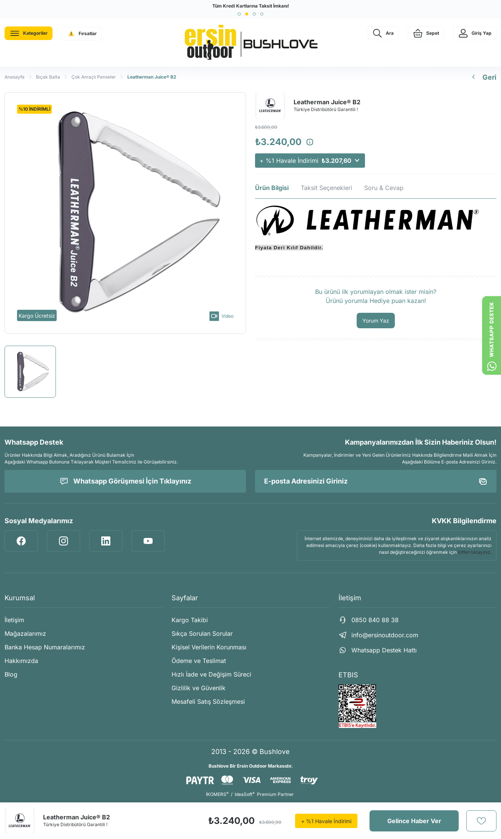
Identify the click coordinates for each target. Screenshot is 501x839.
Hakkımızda (21, 660)
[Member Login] (474, 33)
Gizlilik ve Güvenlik (199, 688)
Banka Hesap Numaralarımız (45, 647)
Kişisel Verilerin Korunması (209, 647)
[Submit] (482, 481)
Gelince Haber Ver (414, 821)
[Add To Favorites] (481, 820)
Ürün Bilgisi (272, 188)
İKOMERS (217, 794)
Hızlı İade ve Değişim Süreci (211, 674)
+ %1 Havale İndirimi (310, 160)
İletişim (14, 620)
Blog (11, 674)
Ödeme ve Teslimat (199, 660)
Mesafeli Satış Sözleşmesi (208, 701)
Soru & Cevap (384, 188)
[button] (239, 13)
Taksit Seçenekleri (326, 188)
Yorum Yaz (375, 320)
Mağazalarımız (25, 633)
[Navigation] (29, 33)
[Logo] (250, 43)
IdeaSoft (245, 794)
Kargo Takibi (190, 620)
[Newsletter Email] (375, 481)
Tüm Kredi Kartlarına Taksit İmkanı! (250, 6)
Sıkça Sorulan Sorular (202, 633)
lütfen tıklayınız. (475, 552)
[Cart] (426, 33)
